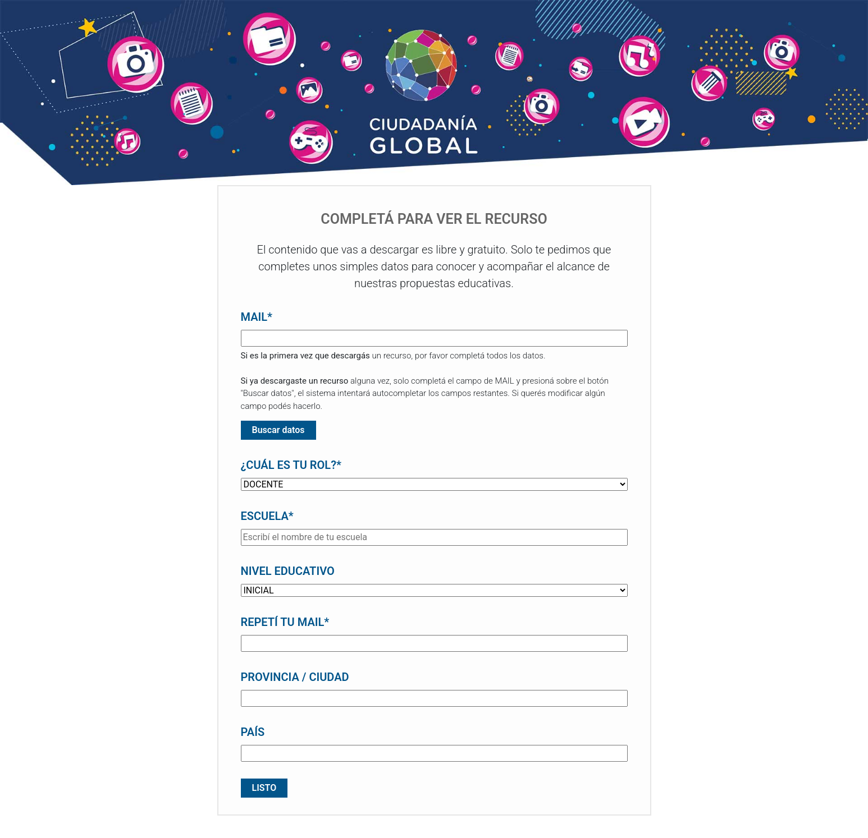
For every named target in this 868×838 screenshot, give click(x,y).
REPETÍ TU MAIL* (285, 622)
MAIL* (257, 317)
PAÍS (253, 732)
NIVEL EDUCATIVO (288, 571)
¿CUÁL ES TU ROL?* (291, 465)
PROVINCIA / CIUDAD (295, 677)
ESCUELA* (267, 516)
